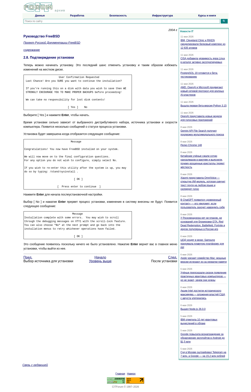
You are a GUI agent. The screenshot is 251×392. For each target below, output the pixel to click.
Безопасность (118, 15)
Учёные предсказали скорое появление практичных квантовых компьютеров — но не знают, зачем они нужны (204, 276)
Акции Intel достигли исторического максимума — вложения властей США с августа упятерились (203, 294)
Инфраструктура (162, 15)
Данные (40, 15)
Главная (120, 373)
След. (172, 257)
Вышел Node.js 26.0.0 (193, 309)
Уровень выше (100, 261)
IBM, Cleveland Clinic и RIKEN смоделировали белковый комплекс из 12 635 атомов (203, 44)
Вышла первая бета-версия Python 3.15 (204, 105)
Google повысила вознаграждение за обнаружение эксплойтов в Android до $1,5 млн (203, 338)
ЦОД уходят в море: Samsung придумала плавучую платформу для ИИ (202, 244)
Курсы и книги (207, 15)
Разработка (77, 15)
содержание (32, 50)
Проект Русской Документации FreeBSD (52, 42)
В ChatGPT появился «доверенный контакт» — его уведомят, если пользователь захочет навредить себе (203, 203)
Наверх (131, 373)
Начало (100, 257)
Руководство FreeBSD (42, 36)
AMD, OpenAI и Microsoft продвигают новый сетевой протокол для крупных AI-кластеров (202, 91)
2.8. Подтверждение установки (49, 57)
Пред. (28, 257)
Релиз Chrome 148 (191, 145)
